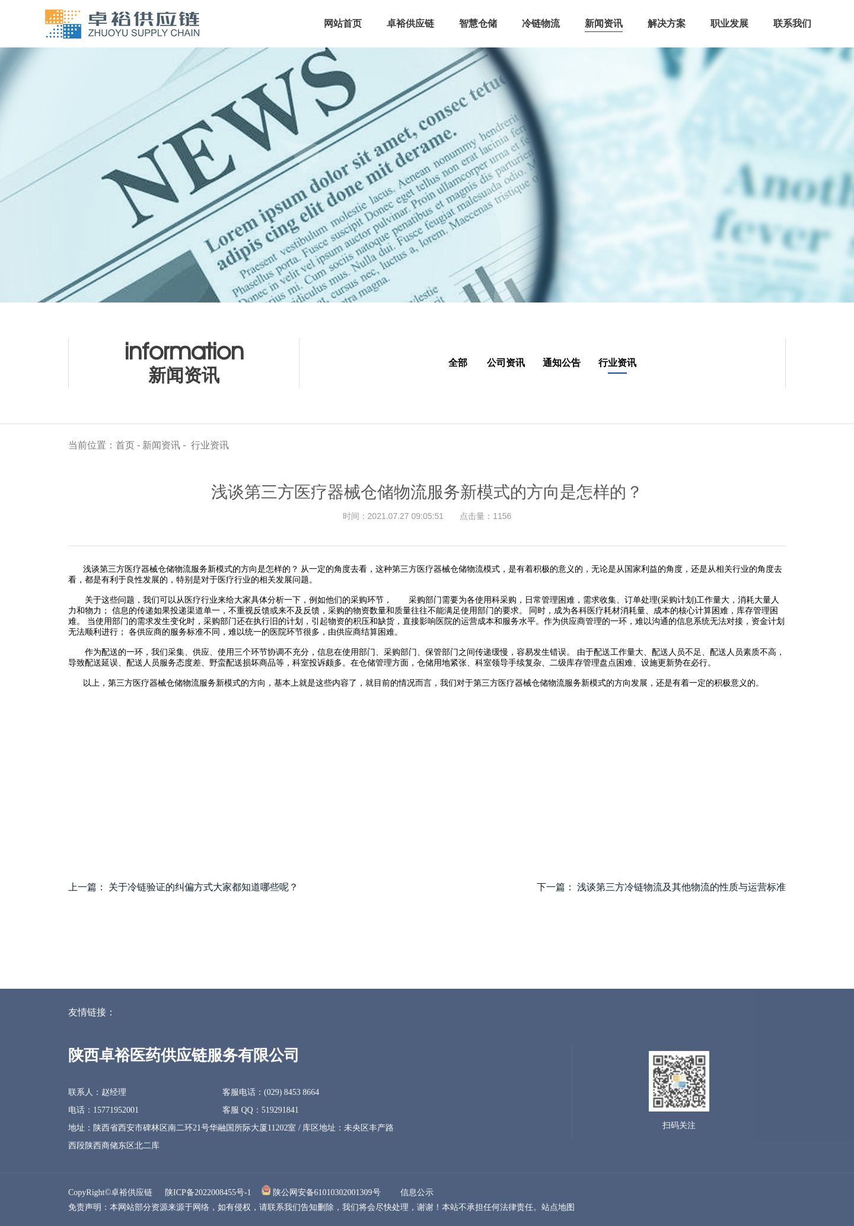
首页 (125, 447)
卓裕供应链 (410, 23)
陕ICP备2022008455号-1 (208, 1194)
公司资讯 (506, 363)
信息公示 (417, 1194)
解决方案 (667, 23)
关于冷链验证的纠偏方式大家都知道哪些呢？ (203, 887)
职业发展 (729, 23)
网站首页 (343, 23)
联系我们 (792, 23)
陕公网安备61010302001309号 (327, 1194)
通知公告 (562, 363)
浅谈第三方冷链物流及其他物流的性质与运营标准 (681, 887)
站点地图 (558, 1209)
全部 (457, 363)
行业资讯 (617, 363)
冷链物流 (541, 23)
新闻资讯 (604, 23)
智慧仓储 (478, 23)
